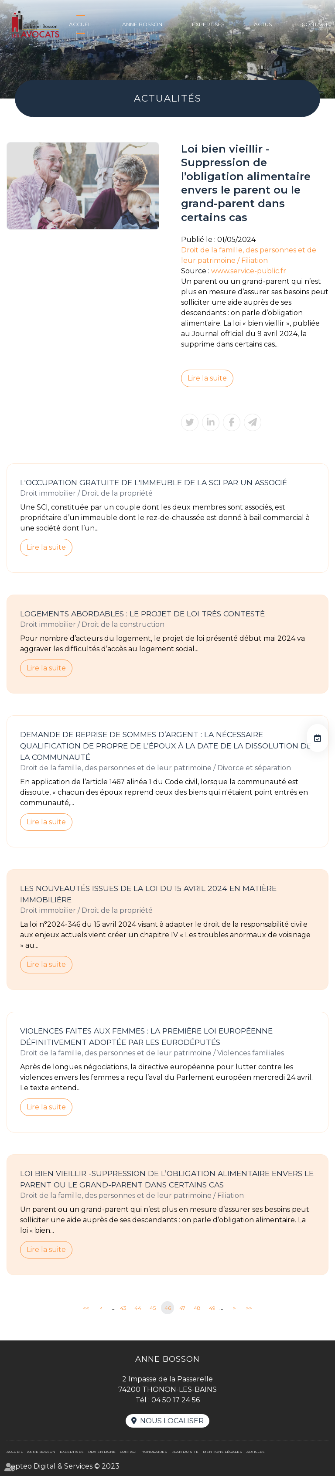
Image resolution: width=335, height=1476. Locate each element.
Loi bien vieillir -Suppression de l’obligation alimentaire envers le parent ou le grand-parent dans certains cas (167, 1179)
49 (212, 1308)
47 (182, 1308)
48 (197, 1308)
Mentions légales (222, 1451)
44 (137, 1308)
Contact (314, 24)
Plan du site (184, 1451)
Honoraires (154, 1451)
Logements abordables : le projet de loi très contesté (142, 613)
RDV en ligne (318, 738)
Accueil (80, 24)
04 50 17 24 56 (175, 1400)
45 (153, 1308)
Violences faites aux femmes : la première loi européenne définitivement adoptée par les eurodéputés (146, 1036)
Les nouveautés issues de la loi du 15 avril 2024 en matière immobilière (148, 894)
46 (167, 1308)
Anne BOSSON (142, 24)
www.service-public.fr (248, 271)
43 (123, 1308)
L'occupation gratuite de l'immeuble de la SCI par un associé (153, 482)
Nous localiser (172, 1421)
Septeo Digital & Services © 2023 (63, 1466)
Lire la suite (207, 378)
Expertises (208, 24)
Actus (263, 24)
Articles (255, 1451)
